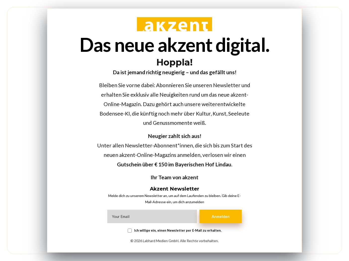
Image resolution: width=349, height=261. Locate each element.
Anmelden (221, 216)
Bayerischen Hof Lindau (203, 164)
